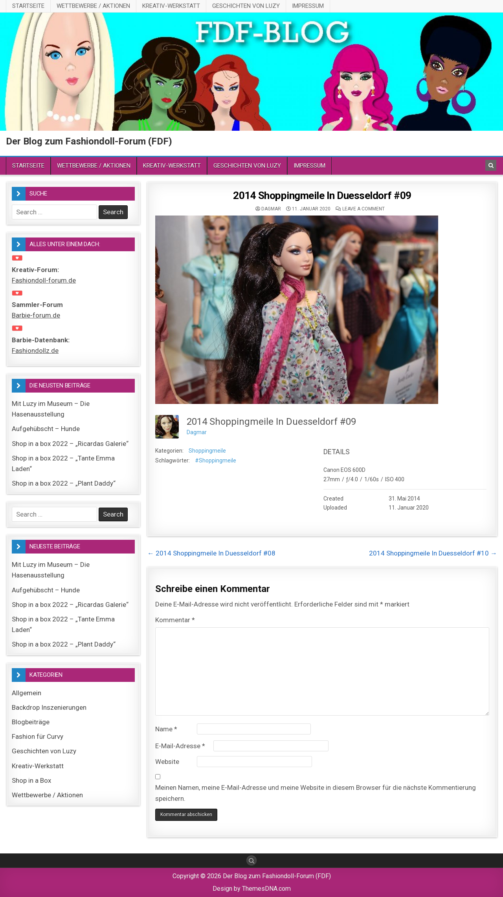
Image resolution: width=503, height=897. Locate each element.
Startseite (28, 5)
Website (167, 761)
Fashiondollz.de (35, 350)
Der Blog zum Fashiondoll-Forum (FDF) (89, 141)
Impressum (308, 5)
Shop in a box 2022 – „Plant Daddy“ (64, 483)
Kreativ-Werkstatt (171, 5)
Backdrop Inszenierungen (49, 707)
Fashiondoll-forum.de (44, 280)
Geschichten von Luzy (246, 5)
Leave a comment (363, 209)
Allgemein (26, 693)
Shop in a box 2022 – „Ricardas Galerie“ (70, 444)
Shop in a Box (31, 780)
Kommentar (175, 620)
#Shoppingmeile (215, 460)
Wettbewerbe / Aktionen (93, 5)
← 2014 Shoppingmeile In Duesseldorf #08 (211, 553)
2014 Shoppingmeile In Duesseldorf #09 (322, 195)
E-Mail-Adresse (180, 746)
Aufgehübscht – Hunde (46, 429)
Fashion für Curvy (37, 736)
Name (166, 729)
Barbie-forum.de (36, 315)
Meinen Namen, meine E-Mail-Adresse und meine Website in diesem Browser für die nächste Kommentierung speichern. (315, 793)
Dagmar (271, 209)
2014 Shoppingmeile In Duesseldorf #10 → (433, 553)
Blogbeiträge (31, 722)
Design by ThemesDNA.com (252, 888)
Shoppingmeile (207, 451)
